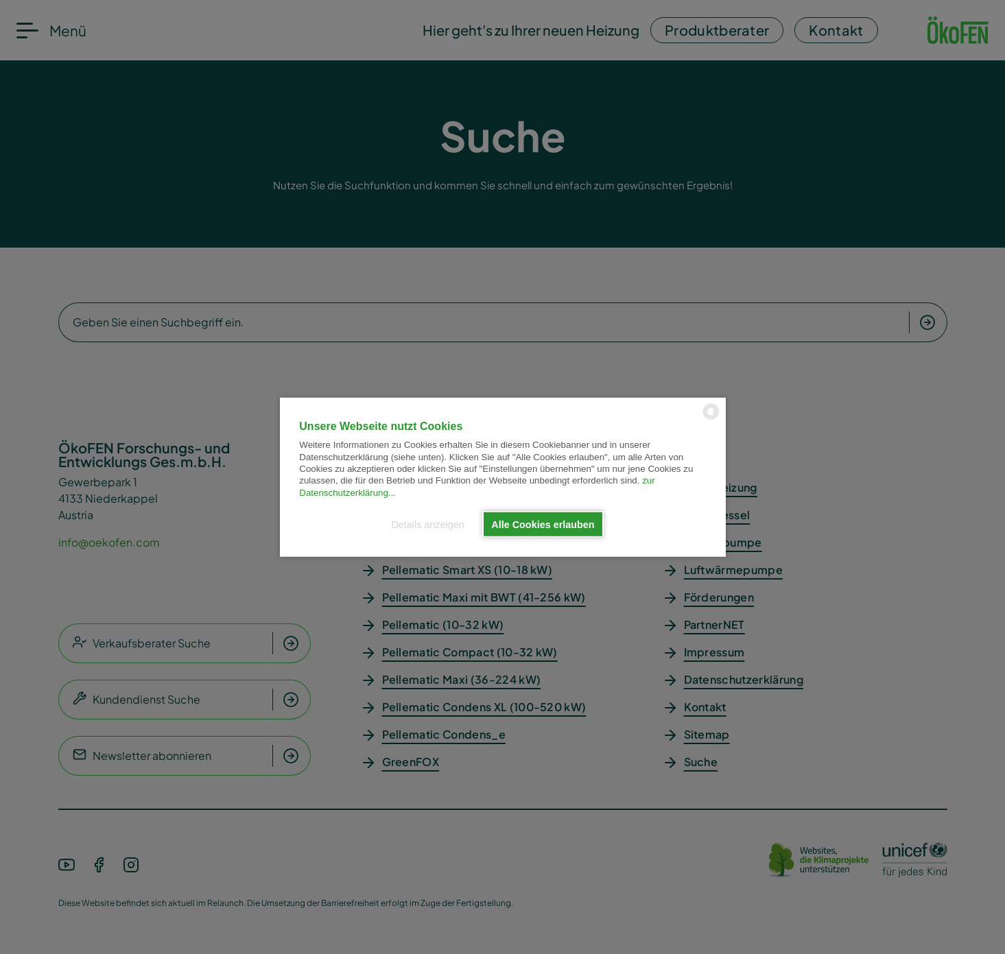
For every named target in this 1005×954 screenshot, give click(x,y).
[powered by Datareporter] (711, 418)
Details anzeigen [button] (427, 523)
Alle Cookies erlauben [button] (542, 523)
